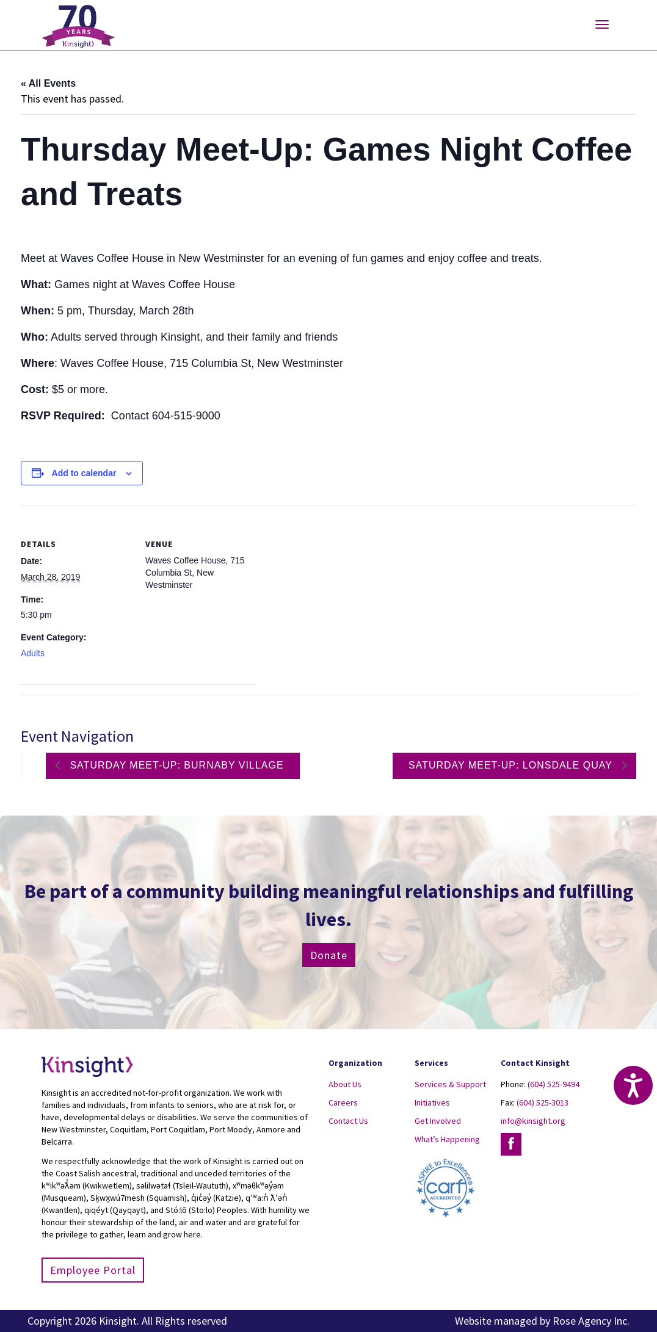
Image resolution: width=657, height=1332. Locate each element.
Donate (328, 955)
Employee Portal (93, 1270)
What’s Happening (447, 1139)
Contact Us (348, 1120)
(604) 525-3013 (542, 1102)
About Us (344, 1084)
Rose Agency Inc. (591, 1321)
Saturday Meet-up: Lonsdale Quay (511, 765)
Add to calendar (84, 473)
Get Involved (438, 1120)
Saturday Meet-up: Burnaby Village (175, 765)
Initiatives (432, 1102)
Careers (343, 1102)
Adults (33, 653)
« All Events (48, 83)
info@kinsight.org (533, 1120)
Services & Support (450, 1084)
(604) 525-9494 (553, 1084)
